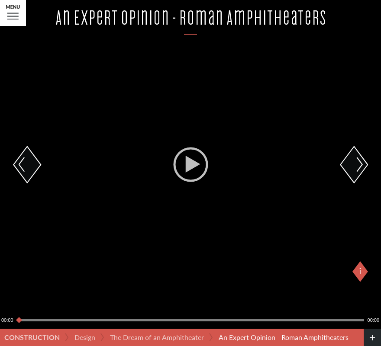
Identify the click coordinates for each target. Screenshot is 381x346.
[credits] (372, 337)
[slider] (190, 320)
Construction (32, 337)
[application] (190, 164)
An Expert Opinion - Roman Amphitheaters (284, 337)
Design (84, 337)
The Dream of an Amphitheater (157, 337)
